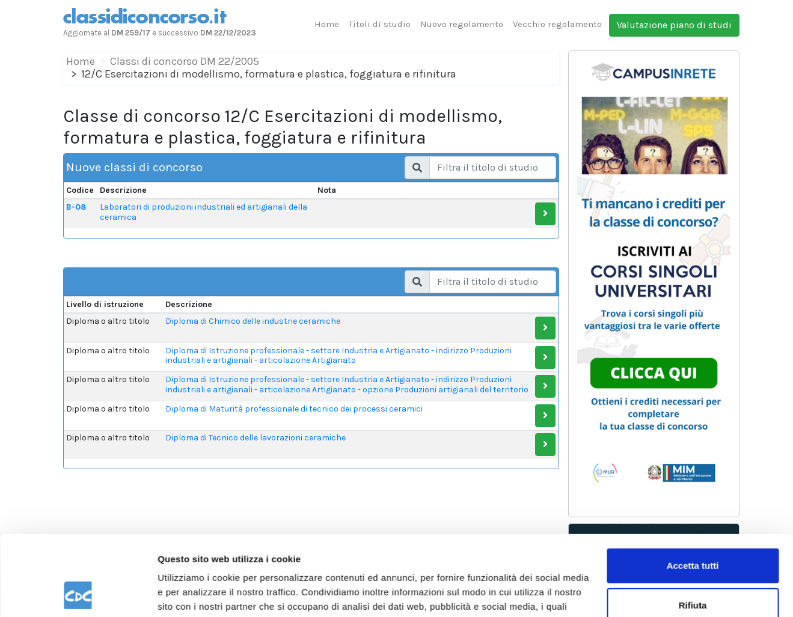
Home (326, 24)
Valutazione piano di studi (674, 25)
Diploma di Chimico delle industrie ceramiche (252, 321)
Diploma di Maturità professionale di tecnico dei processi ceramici (294, 409)
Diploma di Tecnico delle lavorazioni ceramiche (255, 438)
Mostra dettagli (190, 593)
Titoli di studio (380, 24)
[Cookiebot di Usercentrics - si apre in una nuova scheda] (77, 594)
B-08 (76, 207)
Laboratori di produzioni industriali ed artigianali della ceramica (203, 212)
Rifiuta (693, 529)
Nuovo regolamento (461, 24)
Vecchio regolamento (557, 24)
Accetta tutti (693, 490)
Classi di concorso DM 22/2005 (184, 61)
